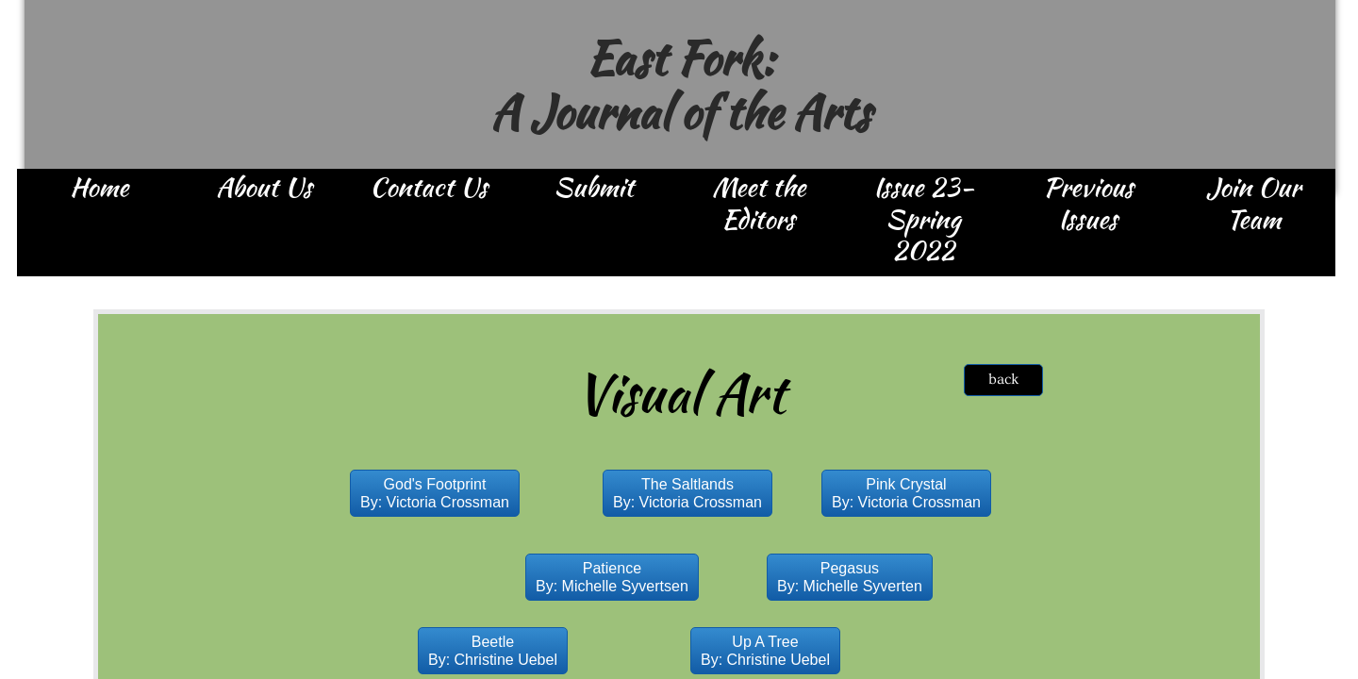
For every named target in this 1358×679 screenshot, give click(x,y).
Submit (594, 189)
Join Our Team (1253, 205)
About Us (264, 189)
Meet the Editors (758, 205)
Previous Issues (1088, 205)
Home (99, 189)
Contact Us (429, 189)
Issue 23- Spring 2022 (923, 220)
